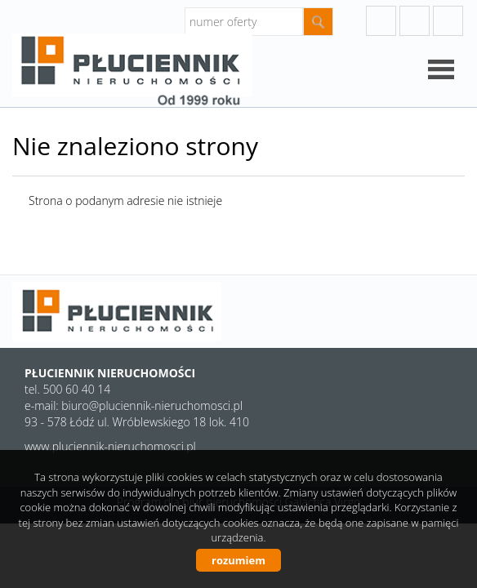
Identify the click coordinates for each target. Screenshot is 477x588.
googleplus (381, 21)
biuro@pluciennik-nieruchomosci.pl (152, 405)
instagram (414, 21)
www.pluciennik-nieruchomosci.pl (110, 446)
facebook (448, 21)
